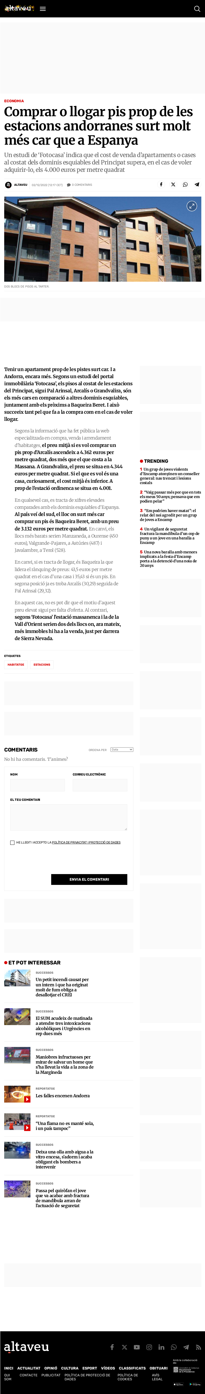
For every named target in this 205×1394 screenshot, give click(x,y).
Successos (44, 972)
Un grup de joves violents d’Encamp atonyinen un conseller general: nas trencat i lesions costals (169, 476)
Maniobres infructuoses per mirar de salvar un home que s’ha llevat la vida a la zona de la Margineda (65, 1065)
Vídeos (108, 1368)
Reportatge (45, 1088)
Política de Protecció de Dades (87, 1377)
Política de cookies (128, 1377)
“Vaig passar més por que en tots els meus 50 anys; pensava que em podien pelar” (170, 497)
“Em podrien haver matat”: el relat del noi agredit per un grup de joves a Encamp (168, 515)
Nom (13, 774)
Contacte (29, 1375)
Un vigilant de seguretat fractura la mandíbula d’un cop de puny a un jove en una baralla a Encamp (169, 536)
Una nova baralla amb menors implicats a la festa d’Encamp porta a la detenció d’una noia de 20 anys (168, 559)
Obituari (159, 1368)
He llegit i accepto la (65, 842)
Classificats (132, 1368)
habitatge (16, 664)
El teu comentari (25, 800)
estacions (42, 664)
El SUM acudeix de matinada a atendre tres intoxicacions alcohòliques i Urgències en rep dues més (64, 1026)
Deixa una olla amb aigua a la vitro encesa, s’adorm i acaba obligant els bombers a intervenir (64, 1159)
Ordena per (98, 750)
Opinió (50, 1368)
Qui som (7, 1377)
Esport (89, 1368)
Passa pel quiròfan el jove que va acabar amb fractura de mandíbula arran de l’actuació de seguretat (62, 1198)
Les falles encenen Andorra (63, 1095)
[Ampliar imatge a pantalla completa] (192, 206)
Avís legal (157, 1377)
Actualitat (28, 1368)
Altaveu (20, 185)
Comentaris (82, 185)
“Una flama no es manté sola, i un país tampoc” (65, 1126)
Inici (8, 1368)
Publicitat (51, 1375)
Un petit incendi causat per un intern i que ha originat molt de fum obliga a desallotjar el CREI (62, 987)
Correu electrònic (89, 774)
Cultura (69, 1368)
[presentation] (50, 864)
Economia (14, 101)
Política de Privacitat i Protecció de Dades (86, 842)
